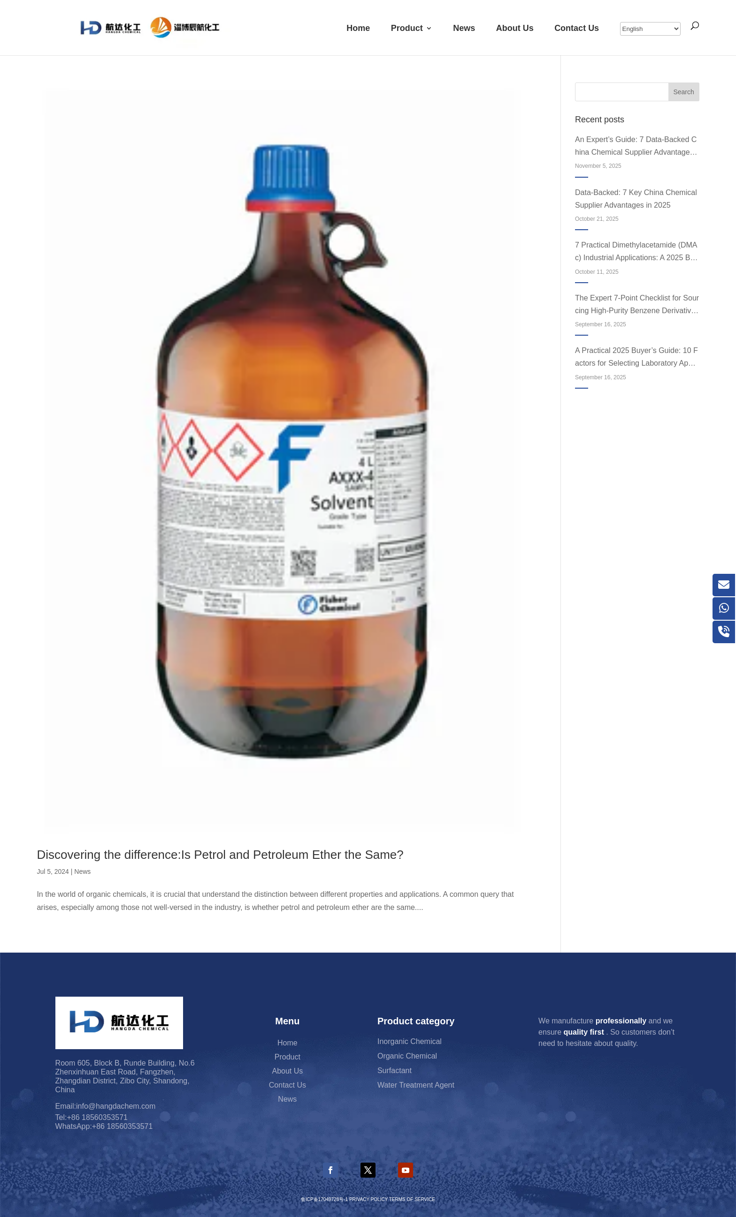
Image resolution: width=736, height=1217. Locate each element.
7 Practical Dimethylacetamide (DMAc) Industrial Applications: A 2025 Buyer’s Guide (636, 252)
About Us (515, 28)
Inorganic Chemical (409, 1042)
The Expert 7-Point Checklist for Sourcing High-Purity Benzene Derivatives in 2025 (637, 305)
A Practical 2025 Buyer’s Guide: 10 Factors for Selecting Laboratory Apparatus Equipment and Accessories (637, 357)
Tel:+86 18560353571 (91, 1117)
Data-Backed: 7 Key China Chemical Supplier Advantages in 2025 (636, 198)
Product (407, 28)
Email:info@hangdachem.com (105, 1106)
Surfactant (394, 1071)
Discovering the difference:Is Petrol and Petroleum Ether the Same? (220, 855)
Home (358, 28)
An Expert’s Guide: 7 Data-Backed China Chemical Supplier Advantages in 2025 (636, 146)
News (464, 28)
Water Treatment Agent (415, 1085)
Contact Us (576, 28)
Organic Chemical (407, 1056)
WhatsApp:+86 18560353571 (104, 1126)
